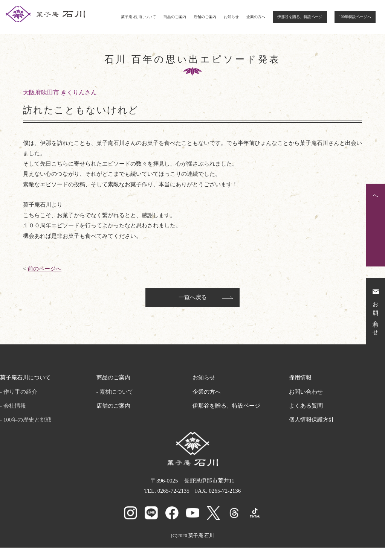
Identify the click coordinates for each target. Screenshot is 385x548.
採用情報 (300, 379)
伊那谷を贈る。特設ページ (299, 17)
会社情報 (14, 407)
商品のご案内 (174, 17)
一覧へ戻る (193, 299)
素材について (116, 393)
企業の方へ (255, 17)
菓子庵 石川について (138, 17)
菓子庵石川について (25, 379)
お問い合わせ (306, 393)
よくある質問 (306, 407)
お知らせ (231, 17)
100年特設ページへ (355, 17)
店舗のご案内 (205, 17)
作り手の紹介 (20, 393)
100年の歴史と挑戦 (27, 421)
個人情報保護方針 (311, 421)
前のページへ (44, 269)
